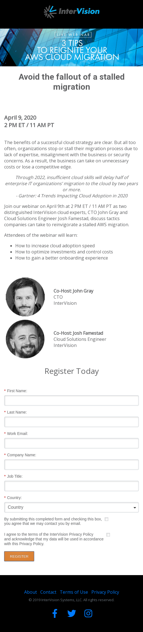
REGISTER (19, 556)
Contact (48, 592)
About (30, 592)
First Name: (15, 391)
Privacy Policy (105, 592)
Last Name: (15, 412)
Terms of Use (74, 592)
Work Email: (16, 433)
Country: (13, 497)
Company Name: (20, 455)
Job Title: (13, 476)
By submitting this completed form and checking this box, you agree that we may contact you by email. (53, 521)
